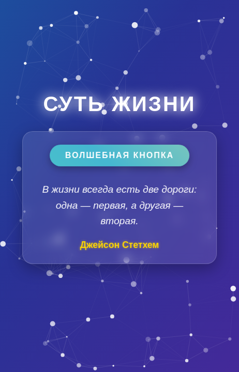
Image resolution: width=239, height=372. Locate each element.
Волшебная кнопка (119, 155)
